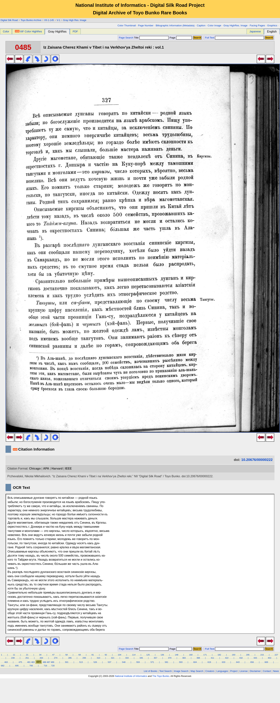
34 (40, 655)
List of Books (150, 671)
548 (124, 662)
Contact (267, 671)
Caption (201, 25)
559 (138, 662)
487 (48, 662)
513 (81, 662)
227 (276, 655)
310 (98, 658)
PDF (75, 31)
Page (180, 37)
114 (133, 655)
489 (52, 662)
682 (2, 666)
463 (6, 662)
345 (141, 658)
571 (152, 662)
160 (190, 655)
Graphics (272, 25)
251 (27, 658)
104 (119, 655)
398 (198, 658)
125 (148, 655)
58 (66, 655)
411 (212, 658)
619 (209, 662)
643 (238, 662)
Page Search (126, 37)
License (244, 671)
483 (33, 662)
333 (127, 658)
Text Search (165, 671)
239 (13, 658)
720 (53, 666)
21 (27, 655)
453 (269, 658)
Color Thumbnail (126, 25)
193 (233, 655)
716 (45, 666)
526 (95, 662)
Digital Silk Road (9, 20)
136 (162, 655)
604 (195, 662)
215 (262, 655)
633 (223, 662)
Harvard (57, 468)
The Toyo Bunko (160, 676)
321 (113, 658)
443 (255, 658)
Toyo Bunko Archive (31, 20)
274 (55, 658)
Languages (222, 671)
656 (252, 662)
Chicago (35, 468)
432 (241, 658)
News (276, 671)
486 (44, 662)
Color (6, 31)
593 (181, 662)
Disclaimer (255, 671)
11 (14, 655)
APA (46, 468)
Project (234, 671)
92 (106, 655)
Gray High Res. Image (74, 20)
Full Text (209, 37)
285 (70, 658)
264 (41, 658)
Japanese (255, 31)
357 (155, 658)
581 (166, 662)
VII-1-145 (49, 20)
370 (170, 658)
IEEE (68, 468)
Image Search (181, 671)
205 (248, 655)
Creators (209, 671)
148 (176, 655)
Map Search (197, 671)
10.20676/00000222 (257, 460)
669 (266, 662)
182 (219, 655)
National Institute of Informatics (131, 676)
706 (31, 666)
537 (109, 662)
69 (80, 655)
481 (29, 662)
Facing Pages (257, 25)
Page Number (146, 25)
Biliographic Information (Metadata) (175, 25)
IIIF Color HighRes (28, 31)
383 (184, 658)
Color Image (214, 25)
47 (53, 655)
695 (17, 666)
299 (84, 658)
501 (67, 662)
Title (151, 37)
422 (227, 658)
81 (93, 655)
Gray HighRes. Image (235, 25)
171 (205, 655)
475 (20, 662)
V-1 (58, 20)
